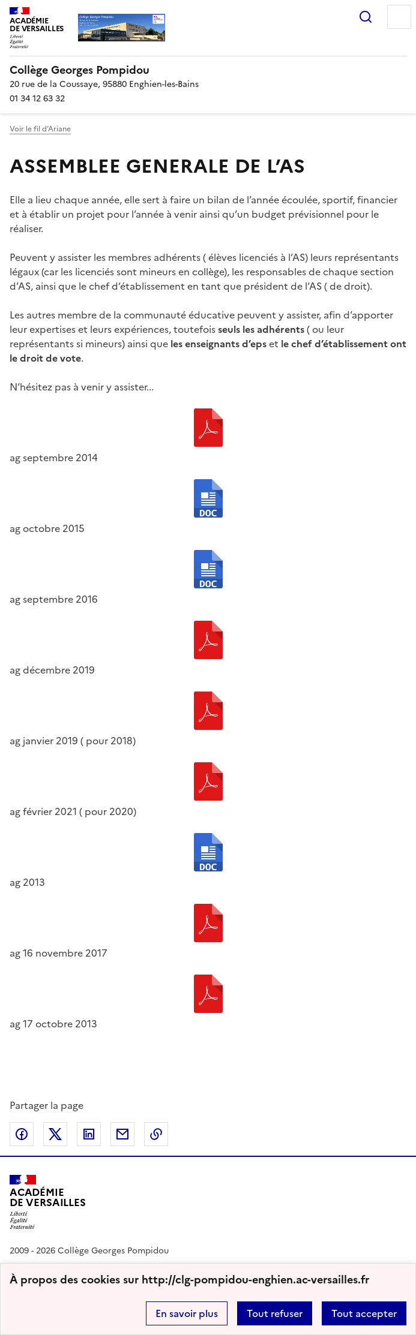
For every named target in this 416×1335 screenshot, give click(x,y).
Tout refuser (275, 1313)
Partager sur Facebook (22, 1134)
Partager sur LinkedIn (89, 1134)
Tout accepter (364, 1313)
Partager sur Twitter (55, 1134)
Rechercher (366, 17)
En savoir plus (186, 1313)
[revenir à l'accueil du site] (208, 70)
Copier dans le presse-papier (156, 1134)
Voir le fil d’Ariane (40, 129)
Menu (399, 17)
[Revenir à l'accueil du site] (48, 1202)
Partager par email (122, 1134)
